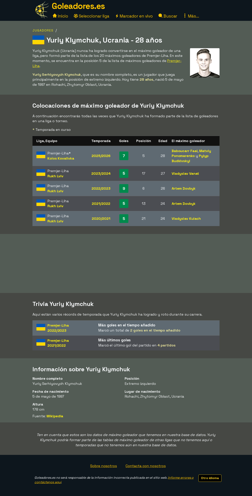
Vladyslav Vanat (185, 173)
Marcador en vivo (134, 16)
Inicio (60, 16)
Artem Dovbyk (183, 188)
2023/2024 (100, 173)
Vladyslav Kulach (186, 218)
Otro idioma (210, 478)
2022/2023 (101, 188)
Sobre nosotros (103, 466)
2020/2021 (101, 218)
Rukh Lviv (55, 176)
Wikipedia (54, 416)
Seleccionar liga (91, 16)
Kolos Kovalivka (60, 158)
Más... (191, 16)
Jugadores (43, 30)
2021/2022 (101, 203)
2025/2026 (101, 155)
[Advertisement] (126, 263)
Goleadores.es (78, 6)
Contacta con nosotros (146, 466)
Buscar (167, 16)
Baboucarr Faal (185, 151)
